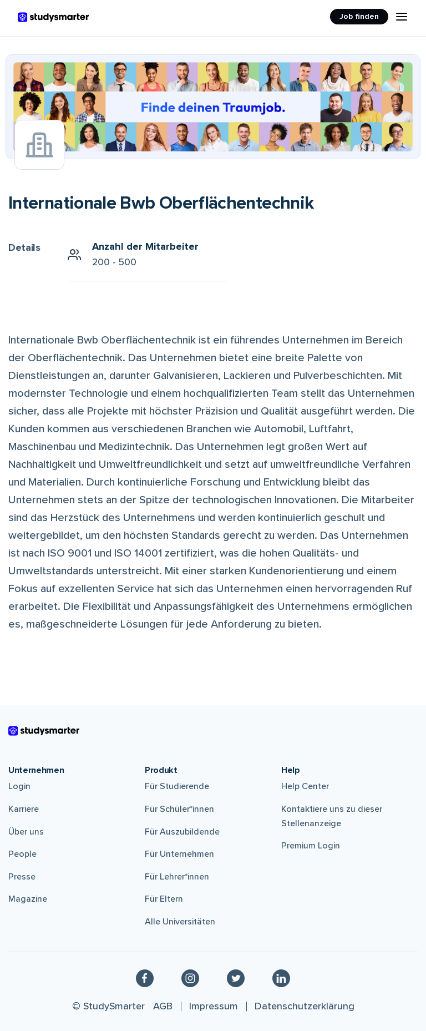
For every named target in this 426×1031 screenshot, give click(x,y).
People (22, 854)
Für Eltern (164, 898)
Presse (22, 876)
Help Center (305, 786)
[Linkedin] (281, 978)
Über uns (26, 831)
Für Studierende (177, 786)
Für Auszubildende (182, 831)
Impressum (213, 1006)
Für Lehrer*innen (177, 876)
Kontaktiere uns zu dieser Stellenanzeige (331, 816)
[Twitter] (236, 978)
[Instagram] (190, 978)
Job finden (359, 16)
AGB (163, 1006)
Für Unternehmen (179, 854)
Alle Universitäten (180, 921)
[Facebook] (145, 978)
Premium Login (310, 845)
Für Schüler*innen (179, 809)
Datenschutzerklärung (304, 1006)
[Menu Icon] (401, 16)
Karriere (23, 809)
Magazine (27, 898)
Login (19, 786)
